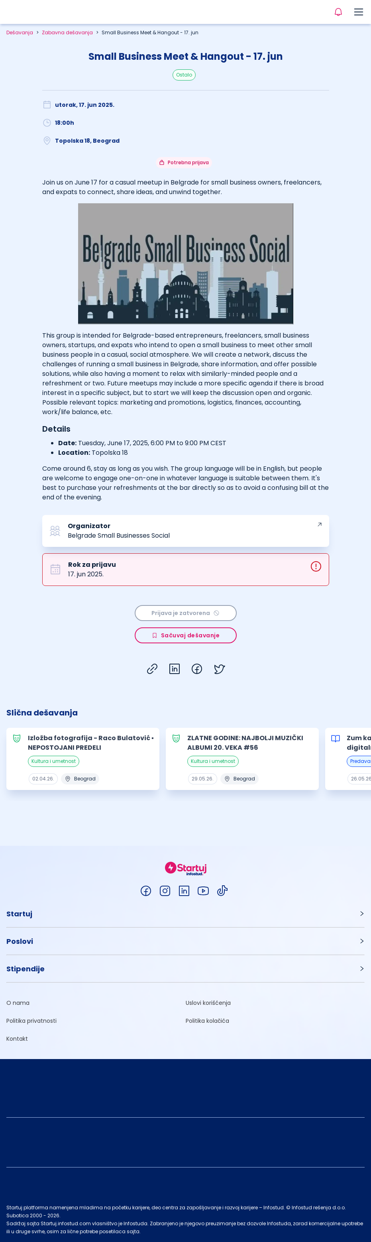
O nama (17, 1003)
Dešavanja (19, 32)
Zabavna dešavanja (67, 32)
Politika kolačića (207, 1021)
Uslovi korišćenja (208, 1003)
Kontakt (17, 1039)
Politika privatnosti (31, 1021)
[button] (185, 914)
